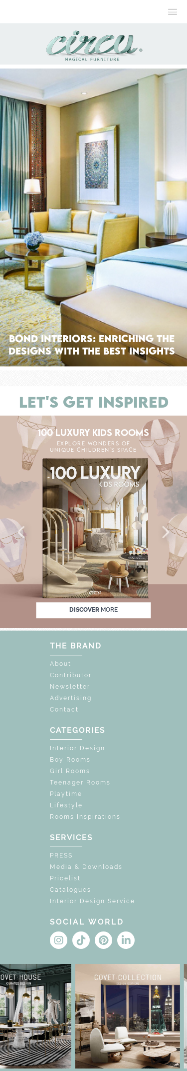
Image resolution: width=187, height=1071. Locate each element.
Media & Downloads (86, 866)
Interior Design (77, 748)
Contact (64, 709)
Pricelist (65, 878)
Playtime (66, 793)
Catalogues (70, 889)
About (60, 663)
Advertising (71, 698)
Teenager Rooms (80, 782)
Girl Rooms (70, 771)
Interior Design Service (92, 901)
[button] (21, 533)
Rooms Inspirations (85, 816)
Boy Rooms (70, 759)
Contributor (71, 675)
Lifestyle (66, 805)
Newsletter (70, 686)
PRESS (61, 855)
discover (93, 609)
